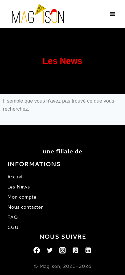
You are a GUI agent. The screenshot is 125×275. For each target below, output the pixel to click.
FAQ (12, 216)
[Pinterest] (75, 250)
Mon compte (21, 196)
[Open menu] (112, 13)
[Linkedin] (88, 250)
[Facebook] (36, 250)
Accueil (15, 176)
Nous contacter (25, 206)
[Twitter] (49, 250)
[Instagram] (62, 250)
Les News (18, 186)
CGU (12, 226)
